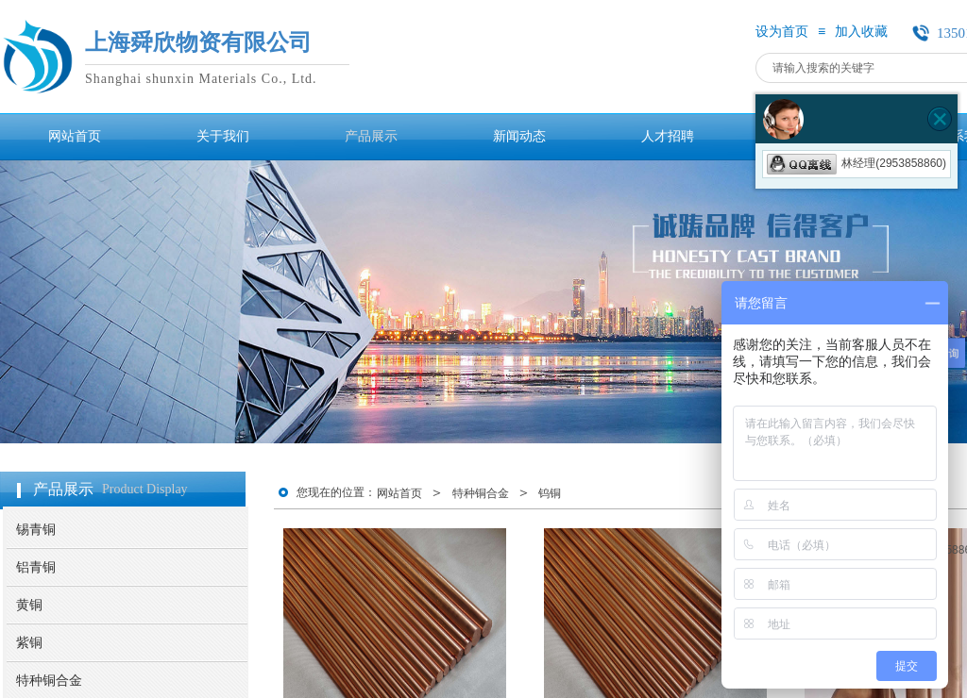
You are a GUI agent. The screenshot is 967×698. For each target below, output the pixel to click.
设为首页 (781, 32)
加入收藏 (861, 32)
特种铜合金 (480, 493)
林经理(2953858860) (856, 163)
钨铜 (549, 493)
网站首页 (399, 493)
